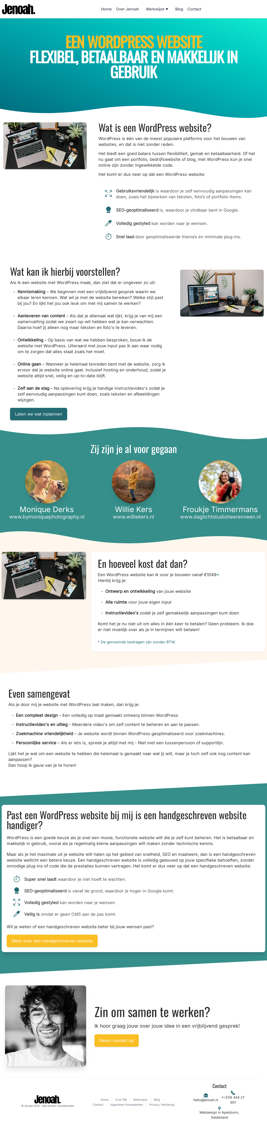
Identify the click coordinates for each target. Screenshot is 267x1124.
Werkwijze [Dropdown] (157, 9)
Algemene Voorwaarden (126, 1104)
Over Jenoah (127, 9)
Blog (179, 9)
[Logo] (18, 9)
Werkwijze (140, 1099)
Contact (194, 9)
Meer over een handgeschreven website (52, 940)
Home (106, 9)
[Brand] (47, 1101)
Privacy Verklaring (162, 1104)
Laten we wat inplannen (38, 414)
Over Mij (121, 1099)
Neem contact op (117, 1040)
